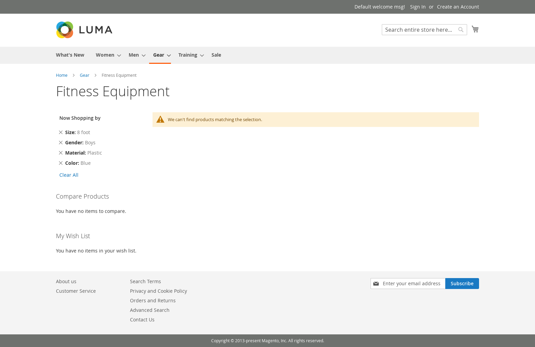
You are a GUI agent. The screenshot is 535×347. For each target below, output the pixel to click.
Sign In (418, 6)
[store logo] (85, 29)
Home (62, 75)
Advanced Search (150, 310)
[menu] (267, 55)
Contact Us (142, 319)
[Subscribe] (462, 283)
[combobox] (424, 29)
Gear (85, 75)
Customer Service (76, 291)
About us (66, 281)
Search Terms (145, 281)
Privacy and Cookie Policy (158, 291)
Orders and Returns (153, 300)
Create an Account (458, 6)
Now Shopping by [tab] (80, 118)
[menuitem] (70, 55)
